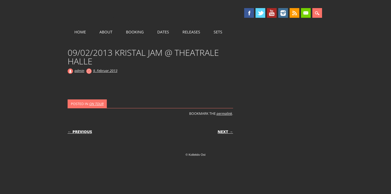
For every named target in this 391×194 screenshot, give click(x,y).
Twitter (260, 13)
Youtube (272, 13)
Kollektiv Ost (114, 13)
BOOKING (135, 31)
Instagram (283, 13)
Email (306, 13)
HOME (80, 31)
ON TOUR (96, 103)
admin (79, 70)
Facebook (249, 13)
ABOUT (106, 31)
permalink (224, 113)
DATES (163, 31)
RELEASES (191, 31)
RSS (294, 13)
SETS (218, 31)
